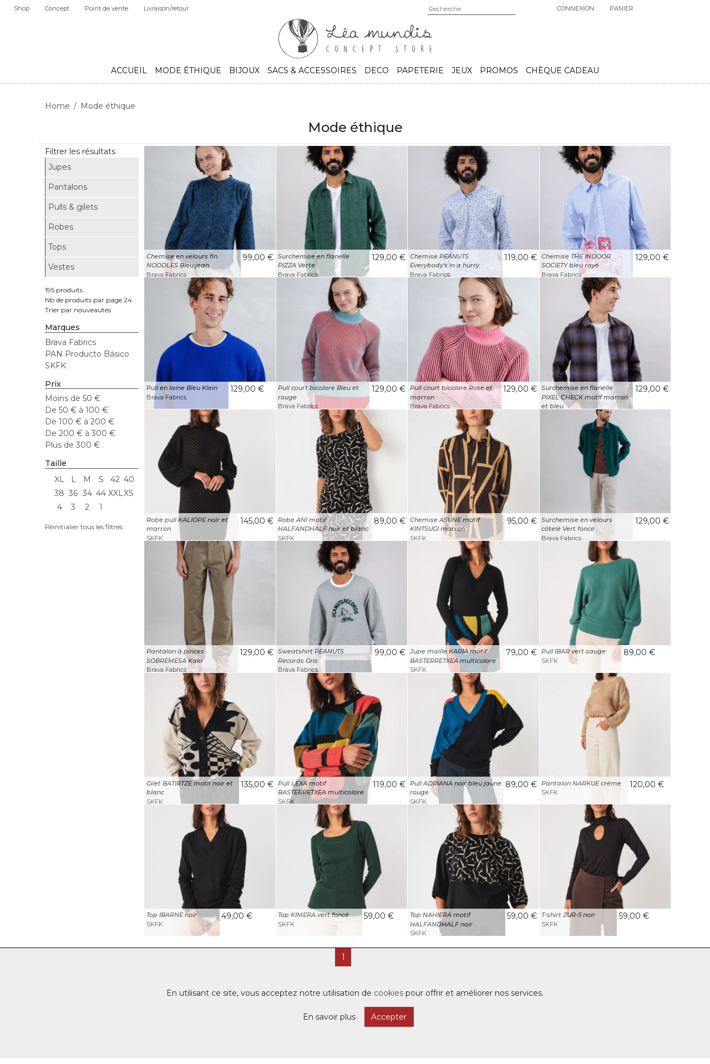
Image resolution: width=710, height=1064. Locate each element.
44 (101, 493)
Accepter (389, 1017)
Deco (376, 70)
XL (59, 479)
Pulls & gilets (73, 207)
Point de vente (106, 8)
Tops (57, 247)
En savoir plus (329, 1017)
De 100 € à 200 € (79, 422)
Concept (57, 8)
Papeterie (420, 70)
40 (129, 479)
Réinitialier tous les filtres (84, 527)
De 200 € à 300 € (80, 433)
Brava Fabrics (70, 342)
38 (59, 493)
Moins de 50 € (72, 398)
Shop (21, 8)
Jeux (462, 70)
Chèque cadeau (562, 70)
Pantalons (67, 187)
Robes (60, 227)
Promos (499, 70)
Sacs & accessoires (312, 70)
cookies (388, 993)
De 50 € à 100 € (76, 410)
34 (87, 493)
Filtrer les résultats (80, 151)
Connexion (575, 8)
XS (129, 493)
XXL (115, 493)
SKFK (55, 366)
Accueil (129, 70)
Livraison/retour (166, 8)
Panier (621, 8)
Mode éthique (188, 70)
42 (115, 479)
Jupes (59, 167)
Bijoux (244, 70)
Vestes (61, 267)
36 (73, 493)
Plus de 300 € (72, 445)
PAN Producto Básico (87, 354)
